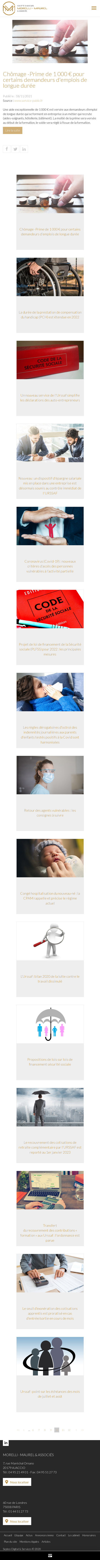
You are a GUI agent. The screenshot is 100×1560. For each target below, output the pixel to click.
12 (69, 1430)
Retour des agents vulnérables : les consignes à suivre (50, 812)
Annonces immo (44, 1535)
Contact (61, 1535)
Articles (46, 1541)
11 (63, 1430)
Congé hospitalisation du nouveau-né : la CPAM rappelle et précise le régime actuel (50, 898)
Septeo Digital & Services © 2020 (22, 1549)
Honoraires (89, 1535)
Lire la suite (12, 130)
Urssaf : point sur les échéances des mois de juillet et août (50, 1394)
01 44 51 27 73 (18, 1511)
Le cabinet (74, 1535)
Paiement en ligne (50, 1555)
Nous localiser (19, 1482)
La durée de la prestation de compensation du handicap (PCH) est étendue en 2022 (50, 314)
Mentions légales (29, 1541)
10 (57, 1430)
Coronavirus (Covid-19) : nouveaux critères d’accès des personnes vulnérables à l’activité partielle (50, 566)
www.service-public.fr (28, 100)
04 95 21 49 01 (18, 1472)
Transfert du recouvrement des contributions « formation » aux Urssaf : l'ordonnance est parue (50, 1232)
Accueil (8, 1535)
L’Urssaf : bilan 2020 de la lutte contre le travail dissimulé (50, 978)
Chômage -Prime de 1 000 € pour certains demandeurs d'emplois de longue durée (50, 231)
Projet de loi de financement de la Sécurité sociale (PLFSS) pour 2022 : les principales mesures (50, 649)
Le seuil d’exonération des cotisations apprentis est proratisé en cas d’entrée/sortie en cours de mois (50, 1313)
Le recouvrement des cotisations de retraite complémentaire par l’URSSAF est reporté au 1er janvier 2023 (50, 1147)
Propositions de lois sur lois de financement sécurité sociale (50, 1062)
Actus (29, 1535)
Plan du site (10, 1541)
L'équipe (18, 1535)
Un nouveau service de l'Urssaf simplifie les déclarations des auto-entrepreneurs (50, 397)
